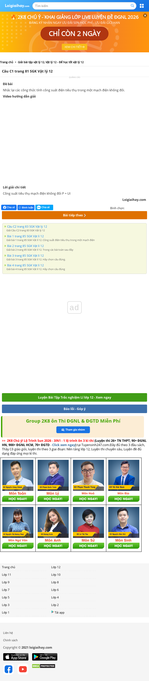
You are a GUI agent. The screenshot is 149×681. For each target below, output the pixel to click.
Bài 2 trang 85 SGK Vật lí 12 (25, 246)
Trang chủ (8, 567)
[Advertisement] (74, 366)
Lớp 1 (6, 612)
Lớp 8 (55, 582)
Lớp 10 (56, 575)
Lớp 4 (55, 597)
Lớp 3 (6, 605)
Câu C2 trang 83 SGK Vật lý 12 (27, 226)
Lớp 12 (56, 567)
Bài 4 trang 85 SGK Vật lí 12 (25, 265)
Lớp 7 (6, 590)
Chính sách (10, 640)
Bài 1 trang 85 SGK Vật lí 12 (25, 236)
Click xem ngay (63, 445)
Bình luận (26, 207)
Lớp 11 (6, 575)
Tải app (57, 612)
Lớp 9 (6, 582)
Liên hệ (8, 633)
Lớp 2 (55, 605)
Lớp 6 (55, 590)
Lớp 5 (6, 597)
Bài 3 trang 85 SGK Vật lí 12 (25, 255)
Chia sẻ (9, 207)
